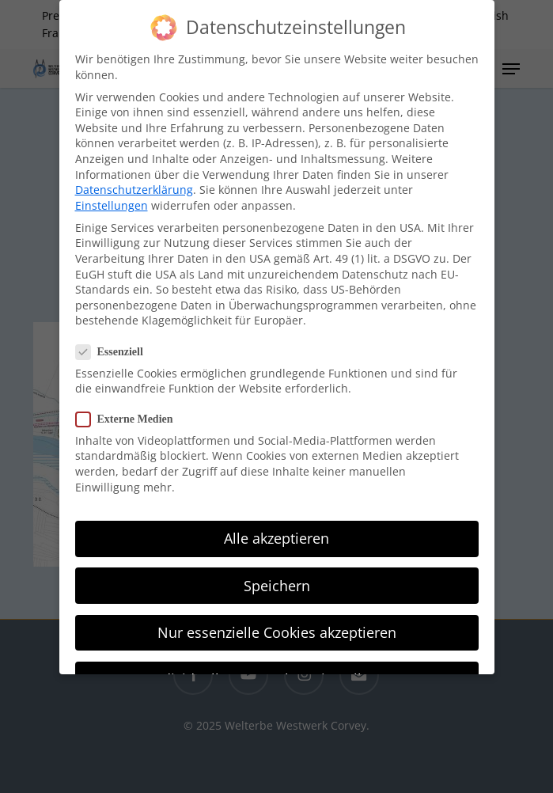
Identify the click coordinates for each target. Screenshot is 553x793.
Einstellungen (111, 195)
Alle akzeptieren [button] (276, 529)
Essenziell (116, 342)
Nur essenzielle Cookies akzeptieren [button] (276, 622)
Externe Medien (131, 409)
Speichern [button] (277, 576)
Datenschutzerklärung (134, 180)
